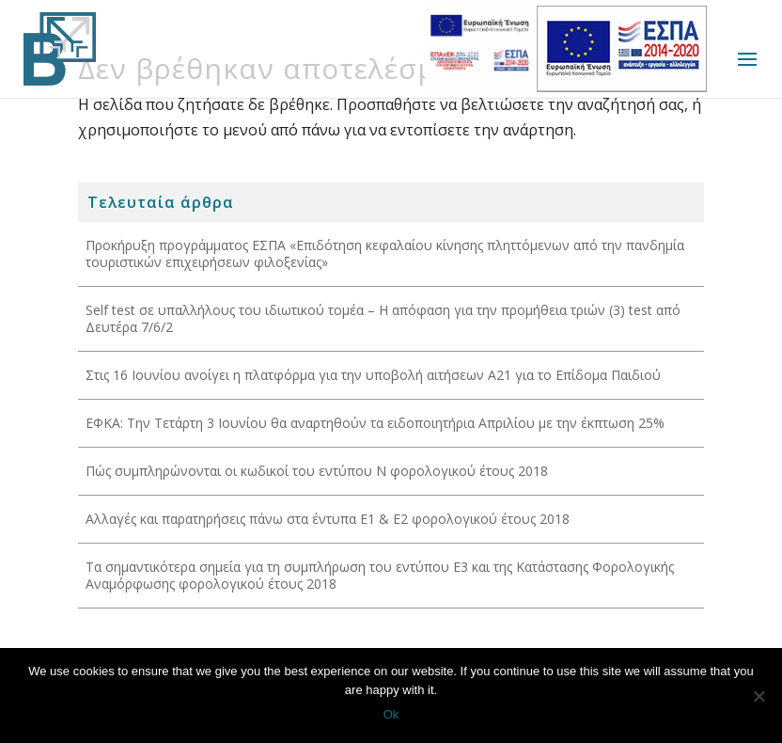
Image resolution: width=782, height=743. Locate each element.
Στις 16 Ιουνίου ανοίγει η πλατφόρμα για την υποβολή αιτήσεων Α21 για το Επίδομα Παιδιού (373, 375)
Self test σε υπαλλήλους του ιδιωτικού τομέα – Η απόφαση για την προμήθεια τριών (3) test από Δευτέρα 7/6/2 (383, 318)
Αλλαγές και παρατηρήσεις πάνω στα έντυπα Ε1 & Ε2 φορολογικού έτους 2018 (328, 519)
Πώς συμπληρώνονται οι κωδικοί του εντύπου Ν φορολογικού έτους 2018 (317, 471)
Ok (391, 714)
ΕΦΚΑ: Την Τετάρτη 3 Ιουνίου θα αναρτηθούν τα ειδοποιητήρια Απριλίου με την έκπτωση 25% (375, 423)
